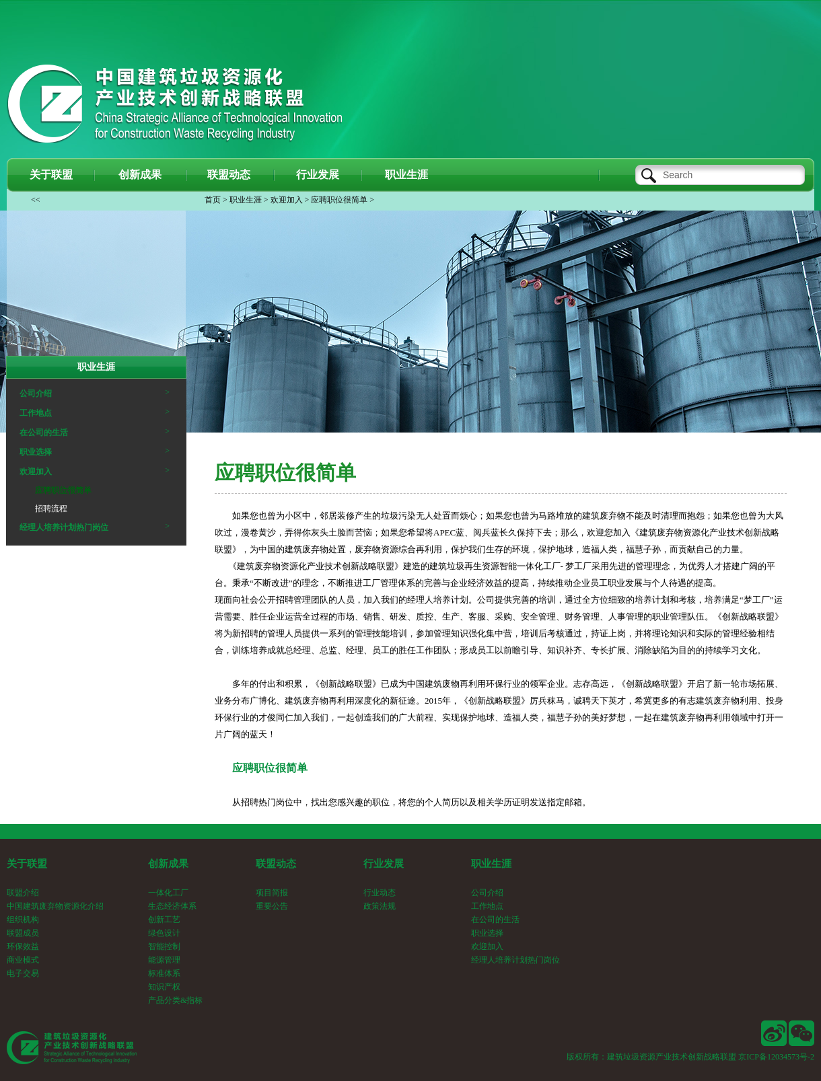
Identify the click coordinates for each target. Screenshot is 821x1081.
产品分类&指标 (175, 1000)
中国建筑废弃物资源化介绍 (55, 906)
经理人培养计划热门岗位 (64, 527)
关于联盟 (27, 863)
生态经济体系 (172, 906)
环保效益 (23, 946)
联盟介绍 (23, 892)
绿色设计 (164, 933)
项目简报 (272, 892)
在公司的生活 (44, 432)
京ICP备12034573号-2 (776, 1056)
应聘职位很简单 (339, 199)
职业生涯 (245, 199)
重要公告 (272, 906)
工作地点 (36, 413)
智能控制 (164, 946)
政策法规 (379, 906)
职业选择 (36, 452)
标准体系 (164, 973)
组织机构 (23, 919)
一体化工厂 (168, 892)
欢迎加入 (287, 199)
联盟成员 (23, 933)
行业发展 (383, 863)
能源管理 (164, 960)
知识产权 (164, 987)
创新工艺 (164, 919)
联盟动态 (276, 863)
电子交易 (23, 973)
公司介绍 (36, 393)
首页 (213, 199)
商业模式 (23, 960)
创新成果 (168, 863)
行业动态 (379, 892)
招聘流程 (51, 508)
